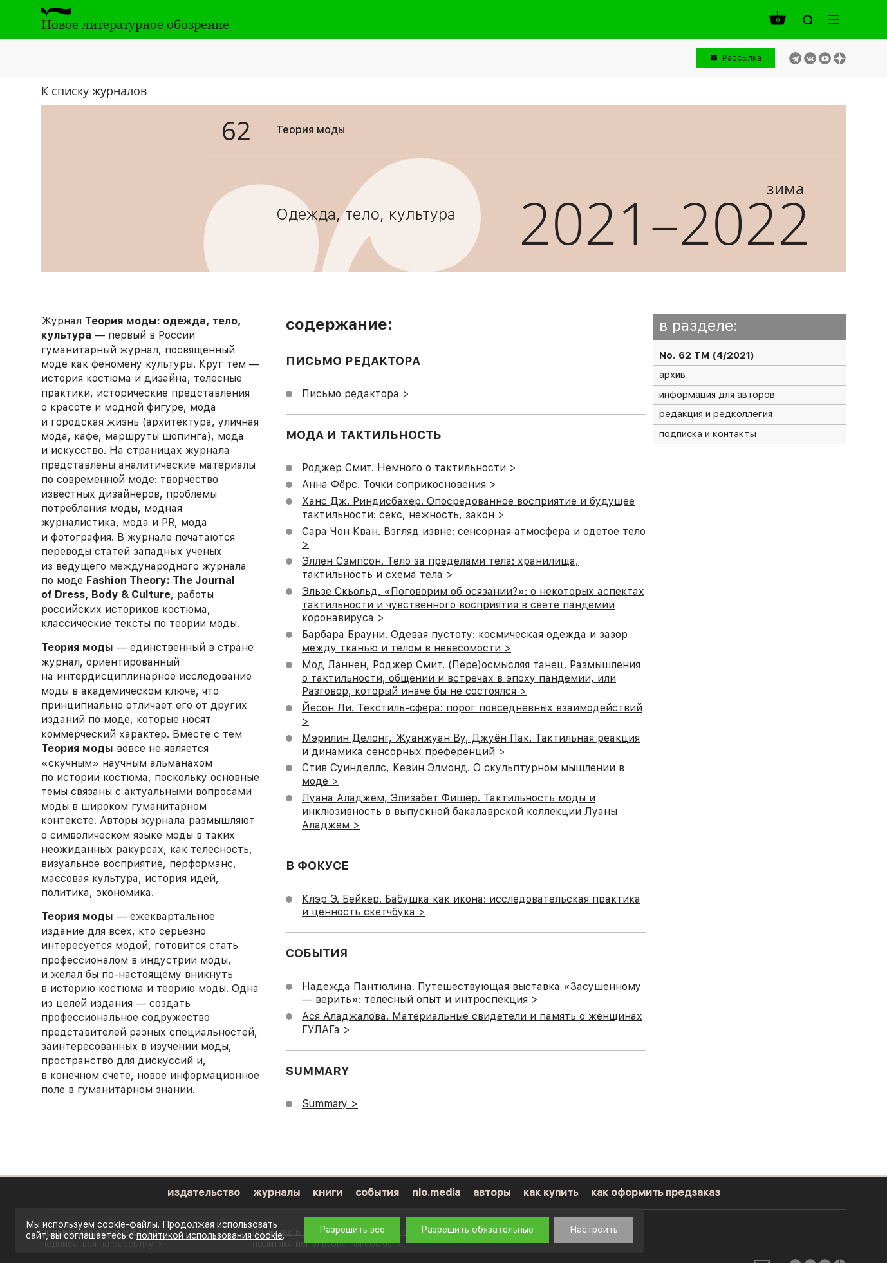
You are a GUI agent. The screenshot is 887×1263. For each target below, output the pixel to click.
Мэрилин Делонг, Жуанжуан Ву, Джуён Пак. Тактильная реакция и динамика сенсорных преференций (471, 745)
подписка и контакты (707, 434)
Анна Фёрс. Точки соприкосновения (394, 484)
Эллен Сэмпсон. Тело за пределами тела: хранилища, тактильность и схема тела (440, 568)
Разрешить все (352, 1229)
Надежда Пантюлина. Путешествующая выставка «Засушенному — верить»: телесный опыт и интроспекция (471, 993)
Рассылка (741, 57)
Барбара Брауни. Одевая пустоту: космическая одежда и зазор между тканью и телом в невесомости (465, 641)
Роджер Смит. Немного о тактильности (404, 468)
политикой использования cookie (209, 1235)
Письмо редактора (350, 394)
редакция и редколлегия (715, 414)
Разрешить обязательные (477, 1229)
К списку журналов (94, 90)
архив (672, 374)
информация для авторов (717, 394)
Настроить (594, 1229)
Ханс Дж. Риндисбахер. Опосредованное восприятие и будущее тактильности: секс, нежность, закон (468, 508)
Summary (325, 1104)
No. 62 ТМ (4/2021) (706, 355)
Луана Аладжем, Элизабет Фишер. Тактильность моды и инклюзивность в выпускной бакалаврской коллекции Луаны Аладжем (459, 811)
